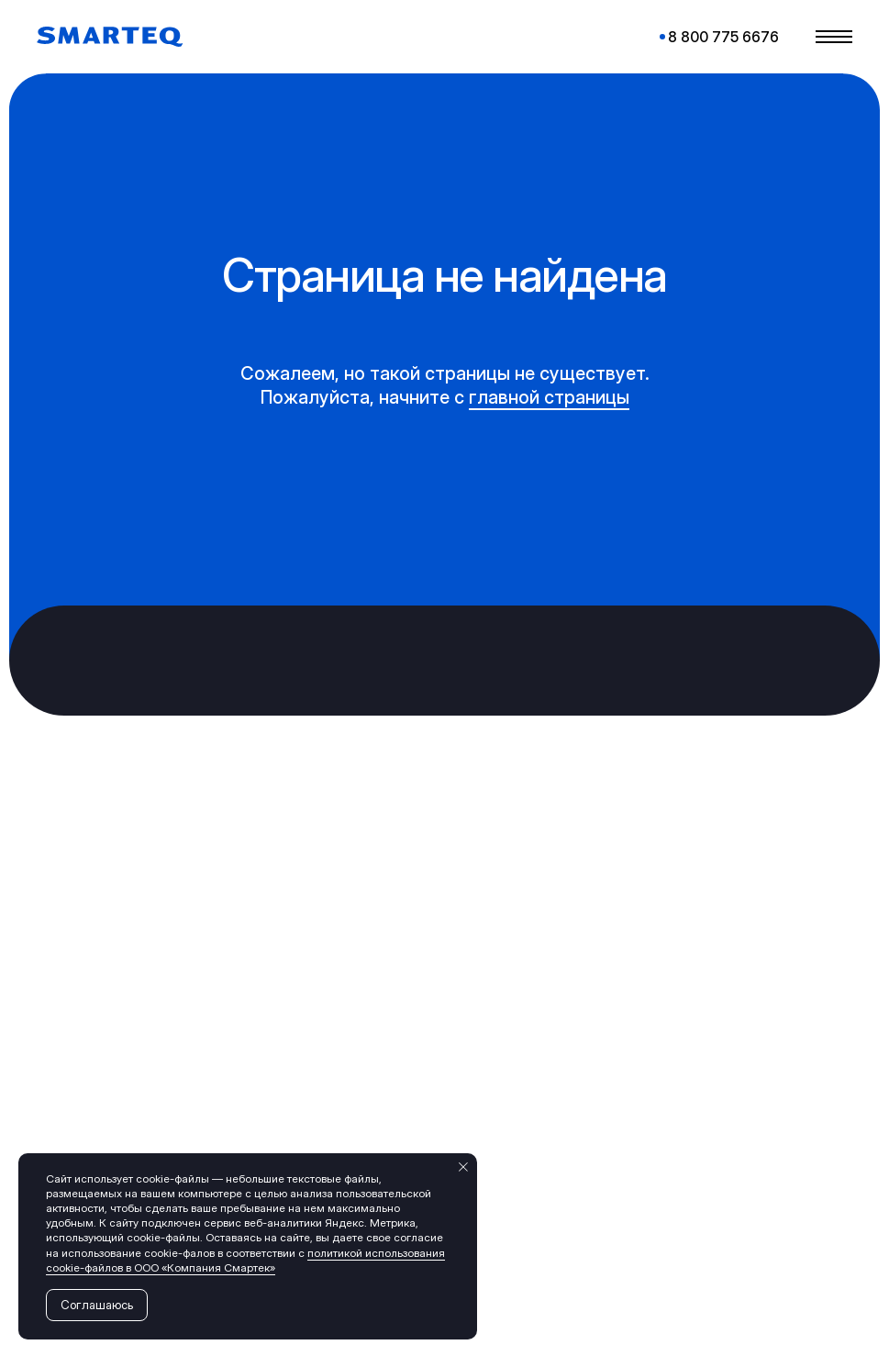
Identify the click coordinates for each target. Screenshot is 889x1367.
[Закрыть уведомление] (463, 1167)
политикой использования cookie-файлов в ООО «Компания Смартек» (245, 1260)
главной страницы (549, 397)
